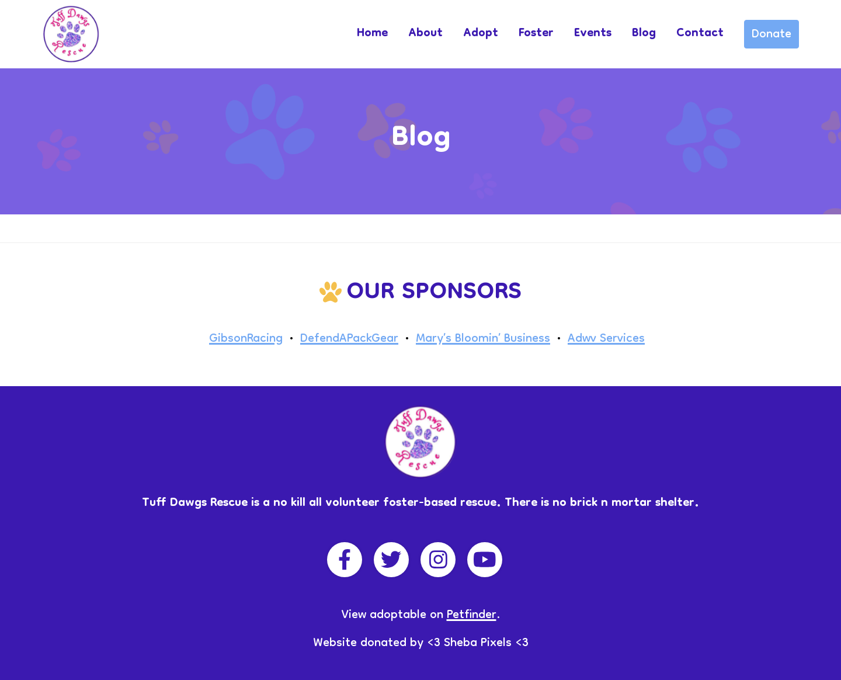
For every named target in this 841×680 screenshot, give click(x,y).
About (425, 34)
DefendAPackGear (349, 339)
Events (592, 34)
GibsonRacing (246, 339)
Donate (771, 35)
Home (372, 34)
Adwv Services (606, 339)
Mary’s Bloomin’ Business (483, 339)
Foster (536, 34)
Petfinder (471, 615)
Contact (700, 34)
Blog (644, 34)
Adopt (480, 34)
